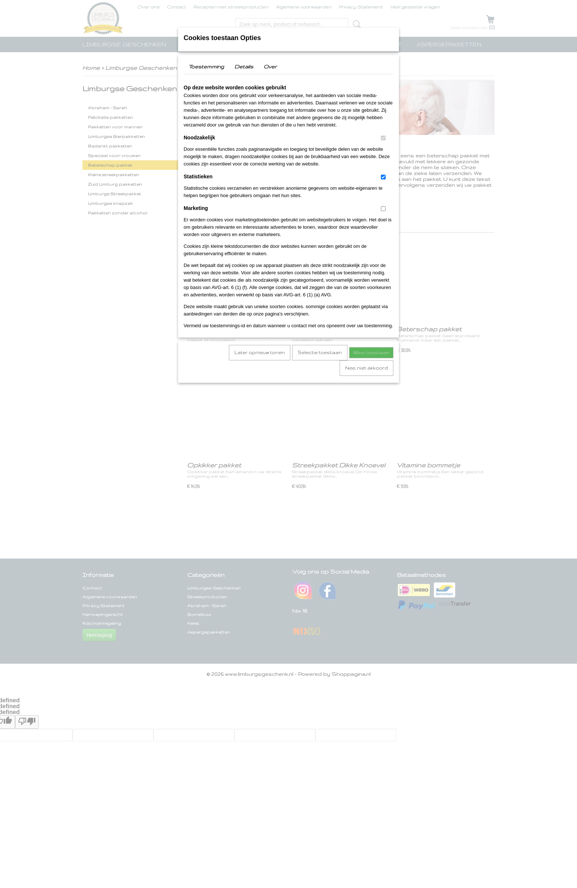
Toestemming (206, 66)
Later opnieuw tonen (259, 352)
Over (270, 66)
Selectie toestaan (320, 352)
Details (243, 66)
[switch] (383, 138)
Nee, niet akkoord (366, 367)
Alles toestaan (371, 352)
